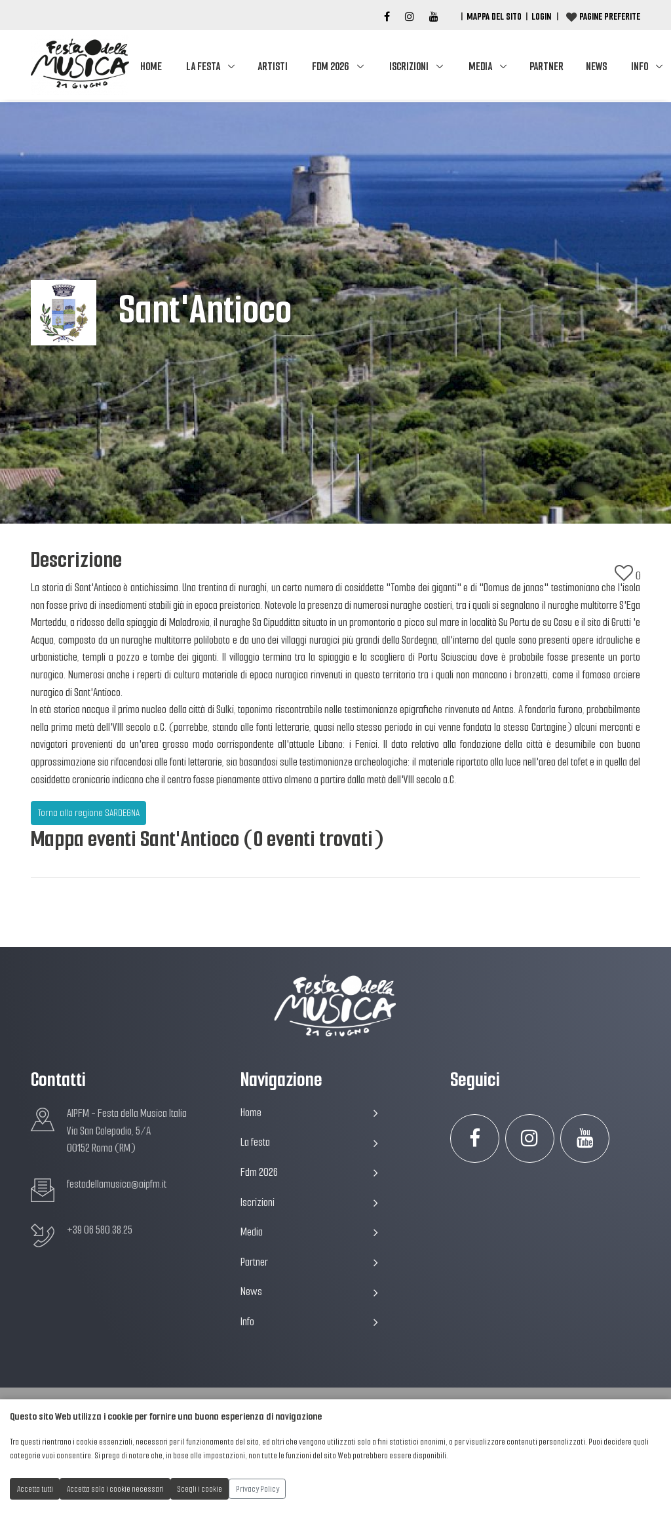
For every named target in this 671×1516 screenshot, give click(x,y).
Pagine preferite (609, 16)
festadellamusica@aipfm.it (116, 1184)
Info (309, 1321)
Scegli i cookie (200, 1488)
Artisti (273, 66)
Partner (546, 66)
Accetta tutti (35, 1488)
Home (151, 66)
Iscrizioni (409, 66)
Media (480, 66)
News (596, 66)
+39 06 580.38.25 (99, 1229)
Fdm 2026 (330, 66)
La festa (203, 66)
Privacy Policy (257, 1489)
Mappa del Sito (494, 16)
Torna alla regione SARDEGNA (89, 812)
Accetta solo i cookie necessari (115, 1488)
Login (541, 16)
